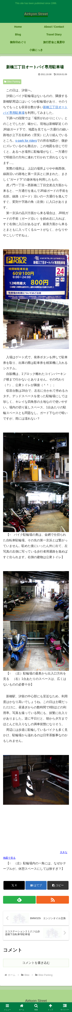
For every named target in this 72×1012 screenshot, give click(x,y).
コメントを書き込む (36, 962)
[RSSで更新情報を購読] (52, 900)
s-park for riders (26, 140)
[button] (58, 885)
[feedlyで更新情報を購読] (19, 900)
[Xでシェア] (14, 885)
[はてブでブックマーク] (36, 885)
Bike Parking (12, 81)
